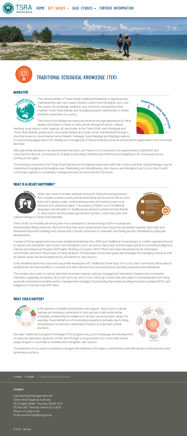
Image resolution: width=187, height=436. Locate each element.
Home (41, 8)
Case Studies (82, 8)
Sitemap (27, 429)
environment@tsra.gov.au (36, 415)
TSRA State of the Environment (17, 8)
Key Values (56, 8)
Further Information (117, 8)
